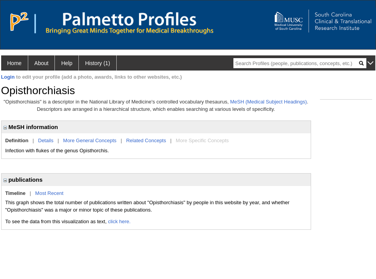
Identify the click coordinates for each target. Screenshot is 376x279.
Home (14, 63)
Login (8, 77)
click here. (119, 221)
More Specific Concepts (202, 140)
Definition (17, 140)
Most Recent (49, 193)
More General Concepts (89, 140)
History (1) (97, 63)
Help (66, 63)
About (41, 63)
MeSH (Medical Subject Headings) (268, 102)
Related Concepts (146, 140)
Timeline (15, 193)
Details (46, 140)
